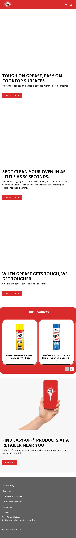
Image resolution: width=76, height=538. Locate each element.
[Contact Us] (7, 506)
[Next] (72, 369)
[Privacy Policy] (8, 485)
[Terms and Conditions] (12, 501)
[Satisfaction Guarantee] (12, 496)
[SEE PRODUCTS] (12, 95)
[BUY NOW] (9, 462)
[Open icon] (66, 5)
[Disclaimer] (7, 490)
